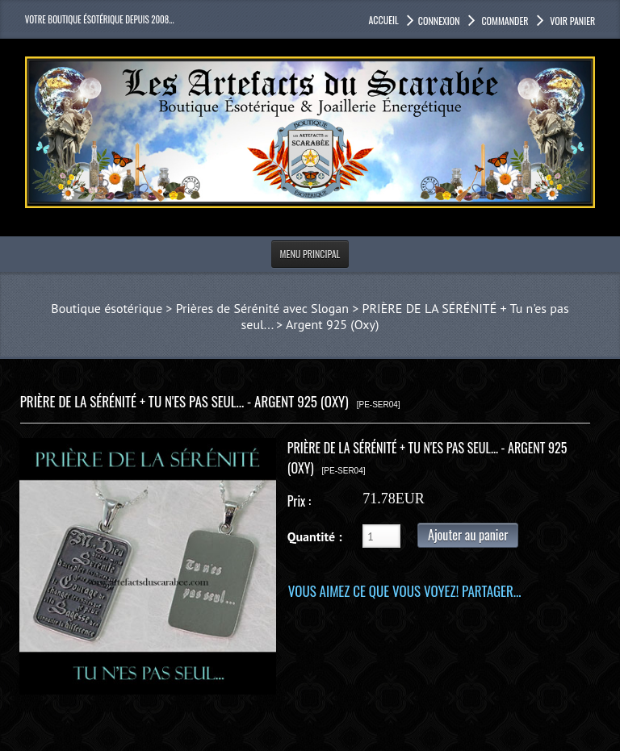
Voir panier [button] (572, 20)
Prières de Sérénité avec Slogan (262, 308)
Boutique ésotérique (106, 308)
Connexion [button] (439, 20)
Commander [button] (504, 20)
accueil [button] (383, 20)
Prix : (299, 501)
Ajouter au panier (468, 534)
